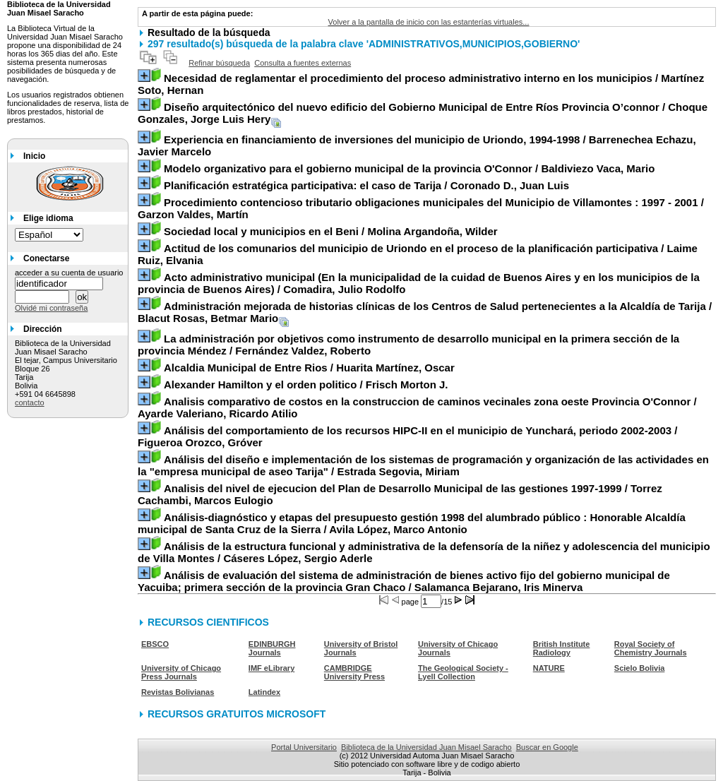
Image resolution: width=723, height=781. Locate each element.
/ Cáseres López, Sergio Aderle (424, 552)
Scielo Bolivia (639, 668)
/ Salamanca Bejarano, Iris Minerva (404, 581)
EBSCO (155, 644)
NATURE (549, 668)
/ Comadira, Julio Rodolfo (419, 283)
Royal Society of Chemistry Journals (650, 648)
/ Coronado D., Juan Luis (366, 185)
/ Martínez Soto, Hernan (421, 84)
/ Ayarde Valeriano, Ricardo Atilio (417, 407)
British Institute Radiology (561, 648)
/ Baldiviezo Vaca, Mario (409, 168)
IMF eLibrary (271, 668)
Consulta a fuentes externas (302, 63)
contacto (29, 402)
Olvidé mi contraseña (51, 308)
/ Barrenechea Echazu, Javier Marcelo (417, 145)
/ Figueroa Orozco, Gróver (407, 436)
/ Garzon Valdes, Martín (421, 208)
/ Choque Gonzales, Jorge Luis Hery (422, 113)
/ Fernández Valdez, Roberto (408, 345)
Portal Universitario (304, 747)
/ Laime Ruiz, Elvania (418, 254)
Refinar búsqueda (219, 63)
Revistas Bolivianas (177, 692)
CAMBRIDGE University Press (354, 672)
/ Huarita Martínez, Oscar (309, 368)
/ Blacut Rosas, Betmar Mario (425, 312)
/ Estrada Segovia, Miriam (423, 465)
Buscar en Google (547, 747)
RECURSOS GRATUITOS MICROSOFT (236, 714)
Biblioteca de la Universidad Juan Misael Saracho (426, 747)
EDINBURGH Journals (272, 648)
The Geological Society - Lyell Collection (463, 672)
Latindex (264, 692)
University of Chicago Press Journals (181, 672)
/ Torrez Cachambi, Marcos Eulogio (400, 494)
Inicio (34, 156)
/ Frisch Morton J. (306, 384)
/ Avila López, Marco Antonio (412, 523)
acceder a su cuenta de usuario (69, 272)
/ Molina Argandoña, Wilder (331, 231)
